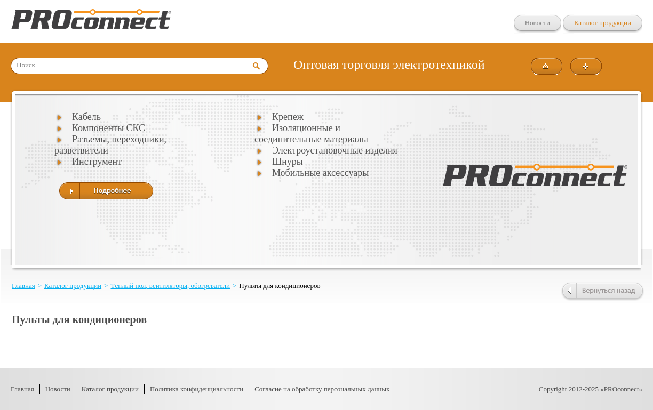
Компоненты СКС (108, 128)
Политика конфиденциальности (196, 389)
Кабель (86, 116)
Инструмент (97, 161)
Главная (23, 286)
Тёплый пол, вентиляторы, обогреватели (170, 286)
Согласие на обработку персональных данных (321, 389)
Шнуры (287, 161)
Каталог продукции (602, 23)
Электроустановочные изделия (334, 150)
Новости (537, 23)
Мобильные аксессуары (320, 172)
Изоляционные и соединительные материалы (311, 133)
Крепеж (288, 116)
